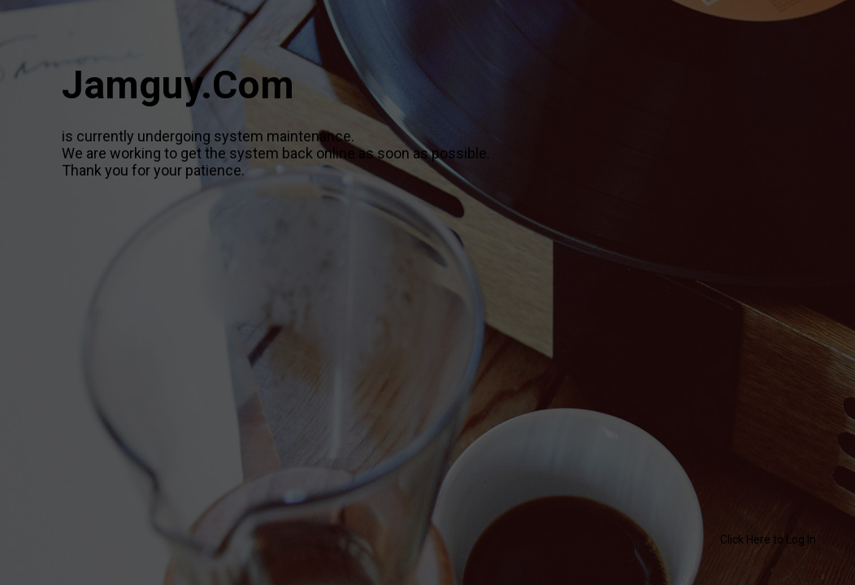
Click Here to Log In (768, 539)
